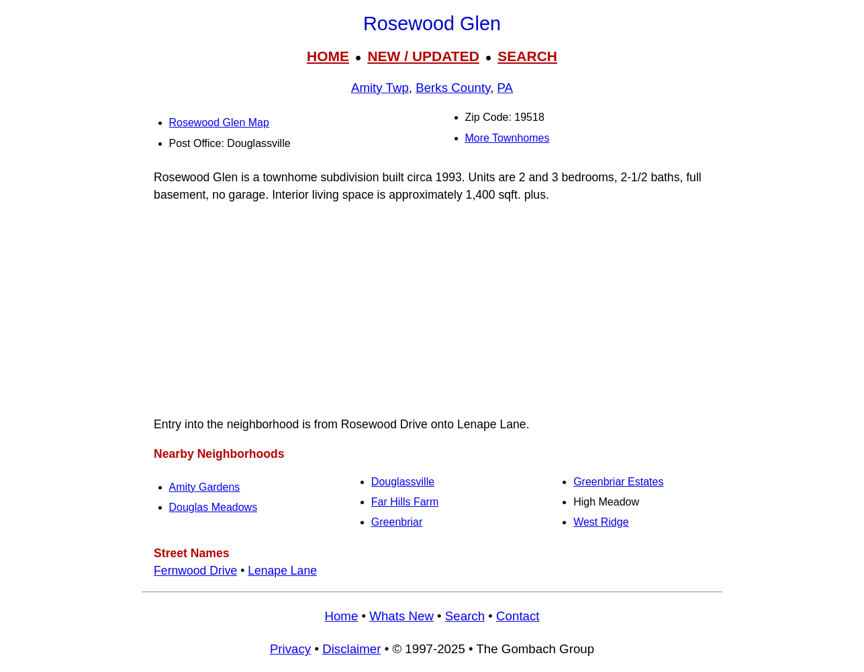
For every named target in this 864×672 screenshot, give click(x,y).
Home (341, 616)
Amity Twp (380, 88)
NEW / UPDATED (423, 56)
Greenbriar (396, 522)
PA (505, 88)
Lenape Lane (282, 570)
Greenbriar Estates (618, 481)
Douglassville (402, 481)
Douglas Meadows (213, 507)
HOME (328, 56)
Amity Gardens (204, 487)
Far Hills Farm (404, 502)
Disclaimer (351, 649)
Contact (517, 616)
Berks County (453, 88)
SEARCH (527, 56)
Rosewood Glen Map (219, 122)
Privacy (290, 649)
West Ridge (600, 522)
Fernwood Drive (195, 570)
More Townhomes (507, 138)
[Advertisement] (432, 309)
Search (465, 616)
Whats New (401, 616)
